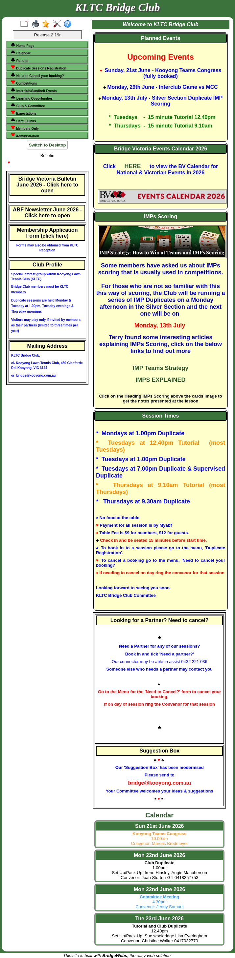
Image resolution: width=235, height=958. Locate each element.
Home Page (22, 45)
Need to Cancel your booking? (37, 75)
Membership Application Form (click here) (47, 233)
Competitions (24, 82)
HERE (133, 166)
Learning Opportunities (32, 97)
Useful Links (23, 120)
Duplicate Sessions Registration (38, 67)
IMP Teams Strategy (160, 368)
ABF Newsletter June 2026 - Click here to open (47, 212)
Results (19, 60)
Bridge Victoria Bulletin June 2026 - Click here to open (47, 184)
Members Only (25, 127)
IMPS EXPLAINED (160, 380)
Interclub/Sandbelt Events (34, 90)
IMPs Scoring (160, 216)
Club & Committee (28, 105)
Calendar (21, 52)
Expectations (23, 112)
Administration (25, 135)
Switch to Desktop (47, 145)
